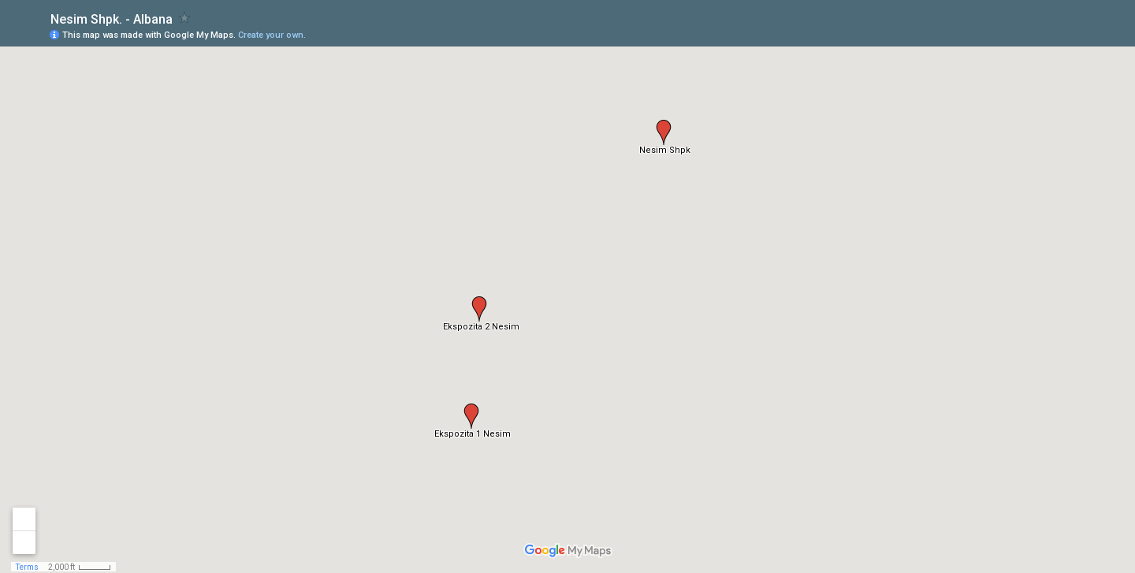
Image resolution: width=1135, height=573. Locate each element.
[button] (663, 132)
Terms (27, 567)
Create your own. (272, 35)
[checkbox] (185, 18)
